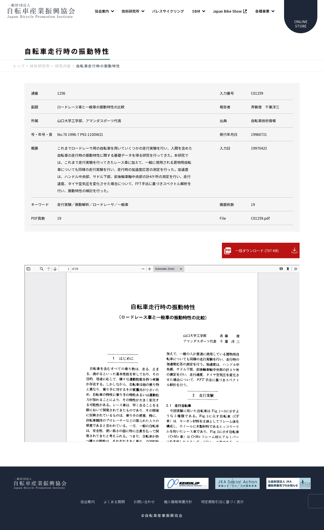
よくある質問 (114, 501)
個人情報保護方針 (178, 501)
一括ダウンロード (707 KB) (257, 250)
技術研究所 (40, 65)
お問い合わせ (144, 501)
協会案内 (87, 501)
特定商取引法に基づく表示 (222, 501)
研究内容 (63, 65)
